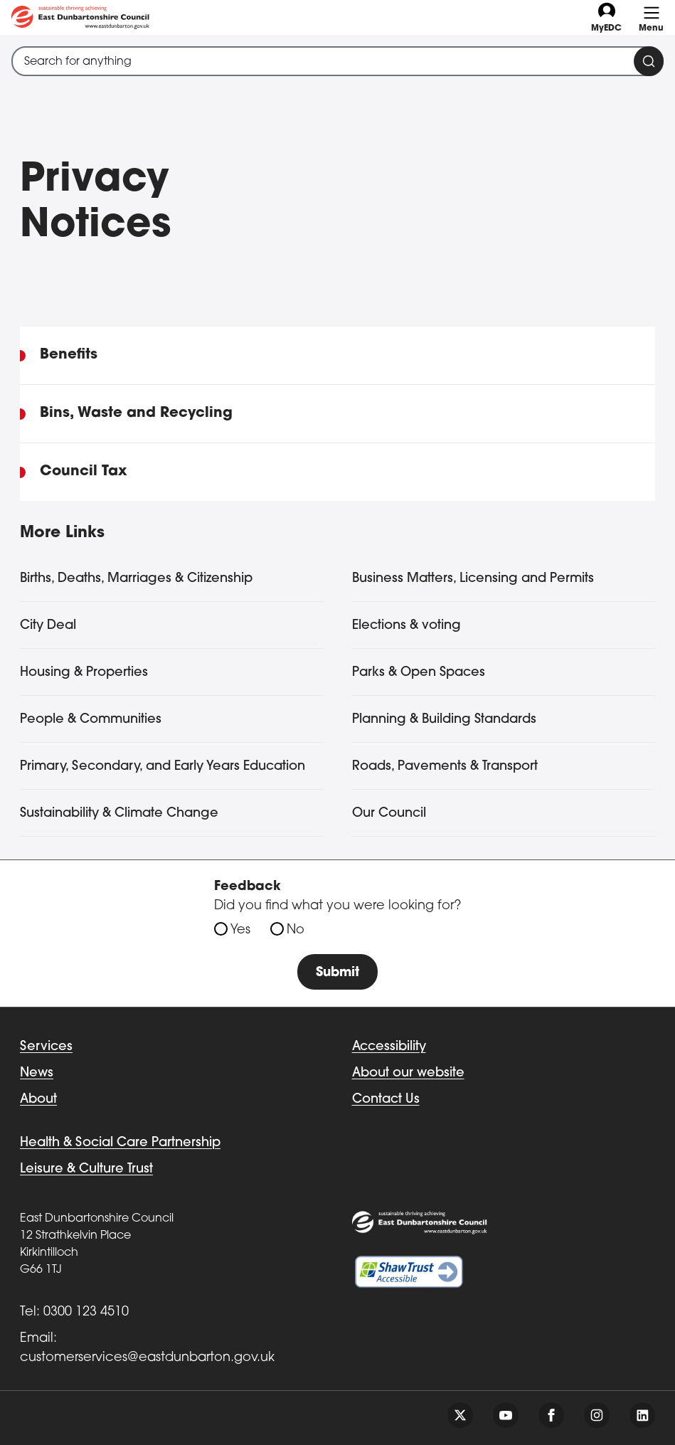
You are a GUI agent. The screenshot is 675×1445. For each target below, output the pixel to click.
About (38, 1099)
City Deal (48, 625)
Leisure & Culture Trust (86, 1169)
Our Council (389, 813)
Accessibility (389, 1047)
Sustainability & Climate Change (119, 813)
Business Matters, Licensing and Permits (473, 579)
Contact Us (386, 1099)
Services (46, 1047)
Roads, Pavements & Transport (445, 766)
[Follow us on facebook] (551, 1415)
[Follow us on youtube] (506, 1415)
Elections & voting (406, 625)
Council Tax (83, 472)
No (295, 930)
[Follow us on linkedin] (642, 1415)
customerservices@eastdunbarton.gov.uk (147, 1358)
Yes (240, 930)
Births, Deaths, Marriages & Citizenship (136, 579)
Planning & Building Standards (444, 719)
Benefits (68, 355)
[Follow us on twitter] (460, 1415)
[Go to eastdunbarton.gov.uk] (80, 17)
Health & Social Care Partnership (120, 1143)
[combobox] (337, 61)
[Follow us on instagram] (597, 1415)
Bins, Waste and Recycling (136, 413)
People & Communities (90, 719)
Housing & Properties (84, 672)
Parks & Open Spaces (418, 672)
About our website (408, 1073)
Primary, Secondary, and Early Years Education (162, 766)
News (36, 1073)
